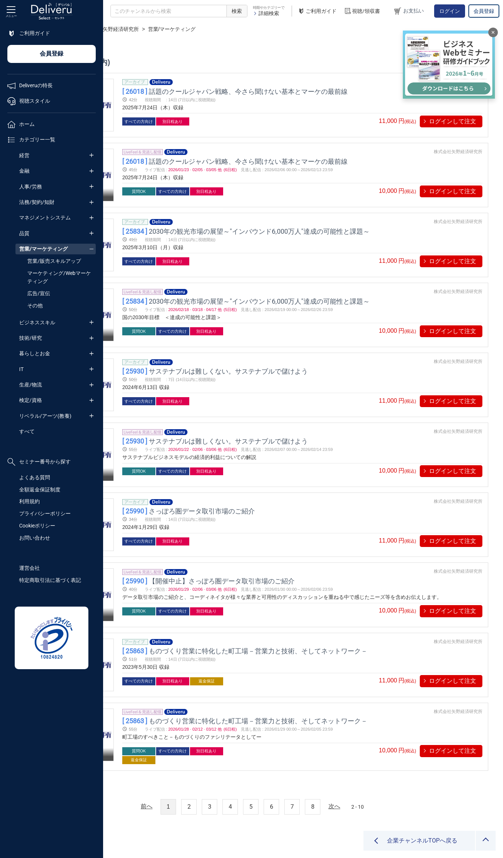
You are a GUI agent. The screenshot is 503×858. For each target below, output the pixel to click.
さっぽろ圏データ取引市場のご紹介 (269, 487)
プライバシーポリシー (45, 513)
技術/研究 (30, 338)
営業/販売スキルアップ (54, 261)
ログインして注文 (452, 121)
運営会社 (29, 568)
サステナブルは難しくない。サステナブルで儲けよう (295, 355)
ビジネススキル (37, 322)
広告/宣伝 (38, 293)
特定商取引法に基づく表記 (50, 580)
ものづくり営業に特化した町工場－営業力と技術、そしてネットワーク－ (325, 618)
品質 (24, 233)
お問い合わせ (34, 538)
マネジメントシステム (45, 217)
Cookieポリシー (37, 526)
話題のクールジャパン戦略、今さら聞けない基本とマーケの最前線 (315, 91)
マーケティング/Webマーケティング (59, 277)
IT (21, 369)
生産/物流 (30, 385)
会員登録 (484, 11)
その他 (35, 305)
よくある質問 (34, 477)
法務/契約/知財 (36, 202)
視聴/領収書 (362, 11)
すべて (27, 431)
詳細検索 (266, 13)
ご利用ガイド (317, 11)
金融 (24, 171)
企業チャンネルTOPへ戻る (422, 840)
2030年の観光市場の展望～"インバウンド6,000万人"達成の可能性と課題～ (326, 223)
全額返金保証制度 (39, 489)
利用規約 (29, 501)
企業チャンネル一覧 (153, 29)
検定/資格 (30, 400)
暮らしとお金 (34, 353)
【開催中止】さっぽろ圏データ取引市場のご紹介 (289, 553)
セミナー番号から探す (39, 462)
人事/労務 (30, 187)
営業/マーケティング (43, 249)
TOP (116, 29)
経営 (24, 155)
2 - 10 (409, 770)
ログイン (449, 11)
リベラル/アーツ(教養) (45, 416)
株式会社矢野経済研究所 (213, 29)
